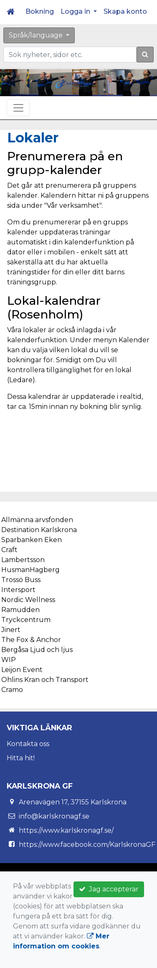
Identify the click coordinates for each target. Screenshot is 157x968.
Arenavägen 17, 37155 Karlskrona (73, 802)
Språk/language (36, 35)
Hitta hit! (21, 758)
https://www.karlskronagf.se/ (66, 830)
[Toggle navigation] (18, 108)
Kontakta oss (28, 744)
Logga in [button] (76, 11)
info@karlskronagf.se (54, 816)
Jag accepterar (109, 889)
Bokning (39, 11)
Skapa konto (125, 11)
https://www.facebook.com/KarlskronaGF (87, 845)
